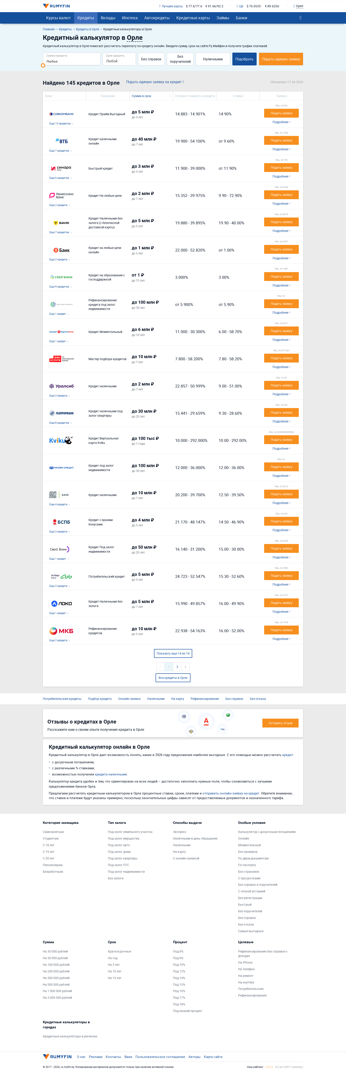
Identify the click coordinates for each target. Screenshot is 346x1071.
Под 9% (178, 958)
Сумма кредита (56, 55)
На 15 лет (115, 978)
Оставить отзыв (280, 723)
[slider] (43, 65)
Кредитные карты (193, 17)
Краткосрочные (119, 951)
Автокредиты (157, 17)
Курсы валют (58, 17)
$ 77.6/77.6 (194, 6)
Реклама (95, 1056)
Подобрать (244, 59)
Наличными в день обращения (195, 838)
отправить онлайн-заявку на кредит (231, 793)
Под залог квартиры (122, 858)
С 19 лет (49, 852)
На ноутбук (246, 982)
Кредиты (85, 17)
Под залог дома (119, 852)
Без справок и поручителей (257, 884)
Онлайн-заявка (129, 699)
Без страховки (248, 871)
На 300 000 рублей (56, 978)
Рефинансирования (252, 995)
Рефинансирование (205, 699)
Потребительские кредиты (62, 699)
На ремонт (245, 976)
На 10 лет (115, 971)
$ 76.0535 (254, 6)
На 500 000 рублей (56, 984)
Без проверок (248, 852)
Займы (222, 17)
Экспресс (179, 832)
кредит (287, 754)
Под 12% (179, 971)
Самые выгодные (250, 931)
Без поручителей (180, 59)
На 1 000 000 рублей (57, 991)
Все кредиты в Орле (173, 678)
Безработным (53, 871)
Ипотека (130, 17)
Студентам (50, 838)
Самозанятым (53, 832)
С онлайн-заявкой (186, 858)
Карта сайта (213, 1056)
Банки (241, 17)
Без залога (116, 878)
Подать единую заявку (281, 59)
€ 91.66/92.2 (214, 6)
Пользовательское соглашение (160, 1056)
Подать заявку (281, 113)
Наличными (213, 59)
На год (112, 958)
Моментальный (249, 845)
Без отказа (258, 699)
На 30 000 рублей (55, 951)
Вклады (108, 17)
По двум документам (253, 858)
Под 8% (178, 951)
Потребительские (250, 989)
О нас (81, 1056)
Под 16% (179, 991)
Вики (128, 1056)
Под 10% (179, 964)
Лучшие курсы (170, 6)
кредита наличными (111, 774)
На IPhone (245, 962)
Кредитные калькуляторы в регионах (70, 1036)
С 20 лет (49, 858)
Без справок (151, 59)
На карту (177, 699)
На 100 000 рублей (56, 964)
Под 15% (179, 984)
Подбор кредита (100, 699)
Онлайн (243, 838)
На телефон (246, 969)
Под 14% (179, 978)
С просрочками (249, 878)
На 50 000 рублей (55, 958)
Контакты (113, 1056)
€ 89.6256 (272, 6)
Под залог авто (119, 845)
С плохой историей (251, 891)
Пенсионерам (52, 865)
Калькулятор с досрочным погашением (266, 832)
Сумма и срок (141, 96)
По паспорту (247, 865)
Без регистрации (250, 898)
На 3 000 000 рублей (57, 997)
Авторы (194, 1056)
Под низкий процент (187, 1011)
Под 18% (179, 1004)
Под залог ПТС (118, 865)
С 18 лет (49, 845)
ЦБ (240, 6)
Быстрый (245, 904)
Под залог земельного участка (130, 832)
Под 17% (179, 997)
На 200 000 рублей (56, 971)
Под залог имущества (123, 838)
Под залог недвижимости (126, 871)
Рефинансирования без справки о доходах (262, 953)
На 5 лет (114, 964)
